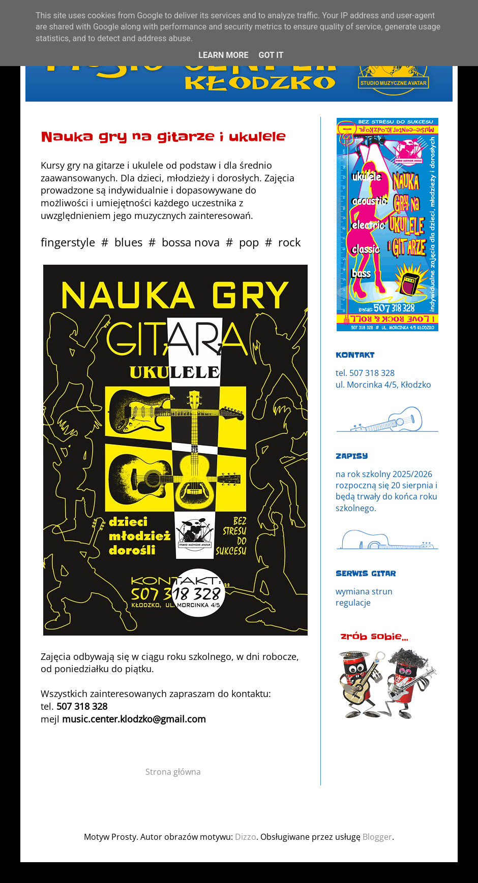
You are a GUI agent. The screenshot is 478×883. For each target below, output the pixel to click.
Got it (270, 55)
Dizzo (245, 836)
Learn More (223, 55)
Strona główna (173, 771)
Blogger (377, 836)
